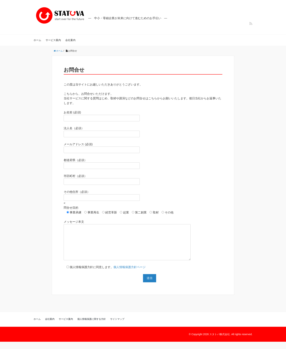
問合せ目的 (71, 207)
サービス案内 (53, 40)
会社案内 (70, 40)
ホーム (37, 40)
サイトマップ (117, 326)
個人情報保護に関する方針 (91, 326)
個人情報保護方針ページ (129, 274)
